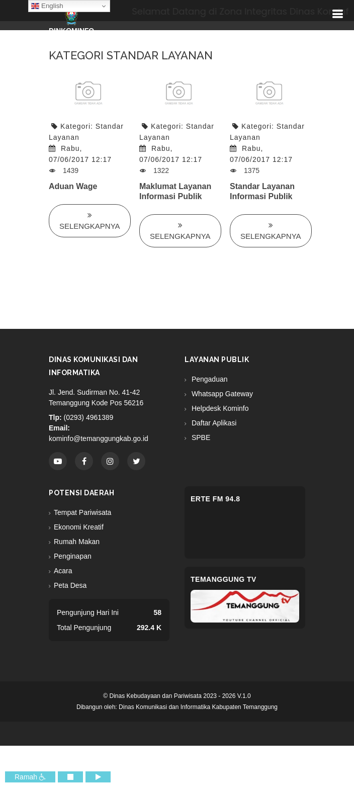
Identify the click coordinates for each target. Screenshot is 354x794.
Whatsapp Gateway (221, 394)
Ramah (30, 777)
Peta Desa (70, 585)
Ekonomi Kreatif (79, 527)
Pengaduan (209, 379)
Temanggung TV (223, 579)
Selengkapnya (89, 220)
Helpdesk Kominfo (219, 408)
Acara (63, 571)
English (47, 6)
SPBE (200, 437)
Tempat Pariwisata (82, 512)
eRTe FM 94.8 (215, 499)
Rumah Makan (77, 542)
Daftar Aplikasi (213, 423)
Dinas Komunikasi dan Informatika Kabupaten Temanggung (198, 707)
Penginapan (73, 556)
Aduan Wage (73, 186)
